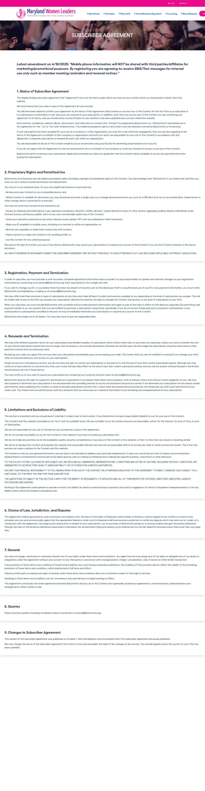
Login (171, 3)
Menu (183, 3)
